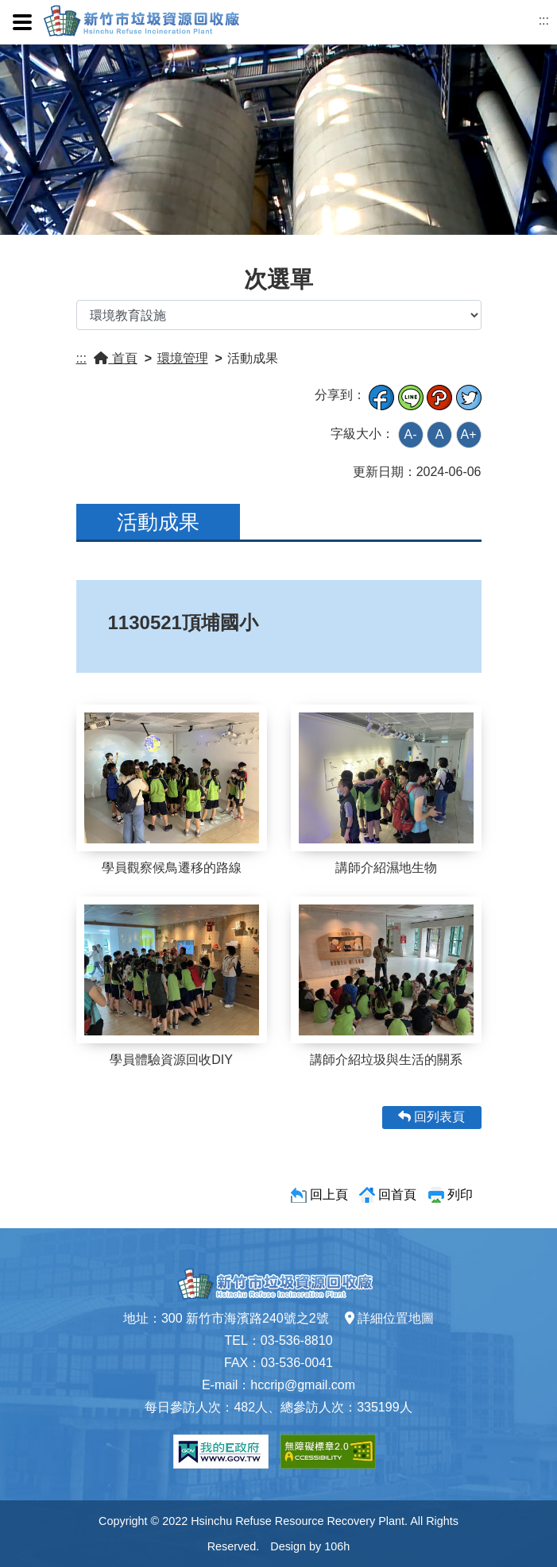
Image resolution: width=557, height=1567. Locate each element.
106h (337, 1546)
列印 (460, 1194)
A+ (468, 434)
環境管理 (182, 358)
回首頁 (397, 1194)
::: (544, 20)
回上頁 (329, 1194)
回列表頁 (431, 1116)
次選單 (278, 279)
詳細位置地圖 (389, 1318)
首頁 (115, 358)
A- (410, 434)
